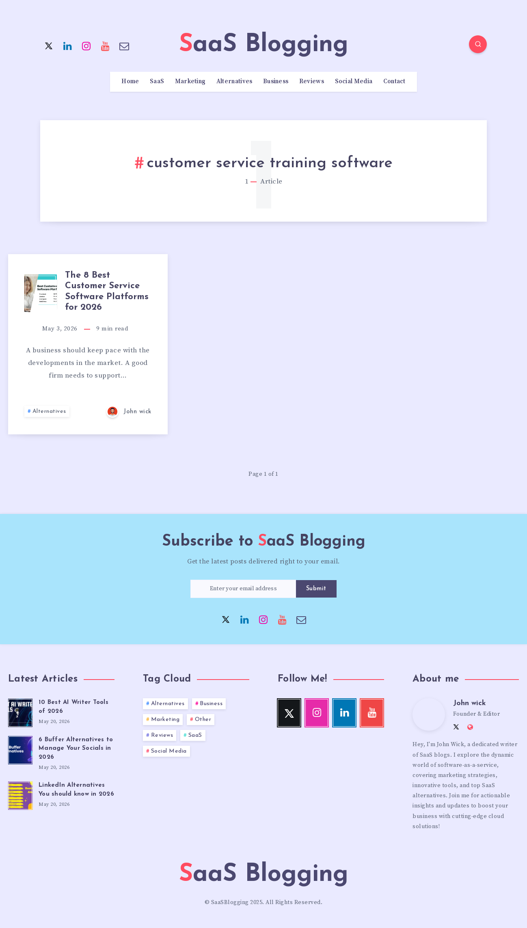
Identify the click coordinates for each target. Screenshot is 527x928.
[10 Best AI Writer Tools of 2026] (20, 712)
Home (130, 81)
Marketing (190, 81)
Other (203, 720)
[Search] (478, 44)
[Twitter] (48, 45)
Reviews (311, 81)
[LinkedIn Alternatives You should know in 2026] (20, 794)
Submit (316, 589)
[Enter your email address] (243, 589)
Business (275, 81)
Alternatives (234, 81)
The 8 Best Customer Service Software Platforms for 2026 (107, 291)
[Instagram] (86, 45)
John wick (469, 703)
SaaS (157, 81)
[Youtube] (105, 45)
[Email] (124, 45)
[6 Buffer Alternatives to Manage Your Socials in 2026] (20, 749)
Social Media (354, 81)
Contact (394, 81)
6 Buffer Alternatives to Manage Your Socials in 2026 (76, 749)
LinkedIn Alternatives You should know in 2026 (76, 789)
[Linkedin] (68, 45)
